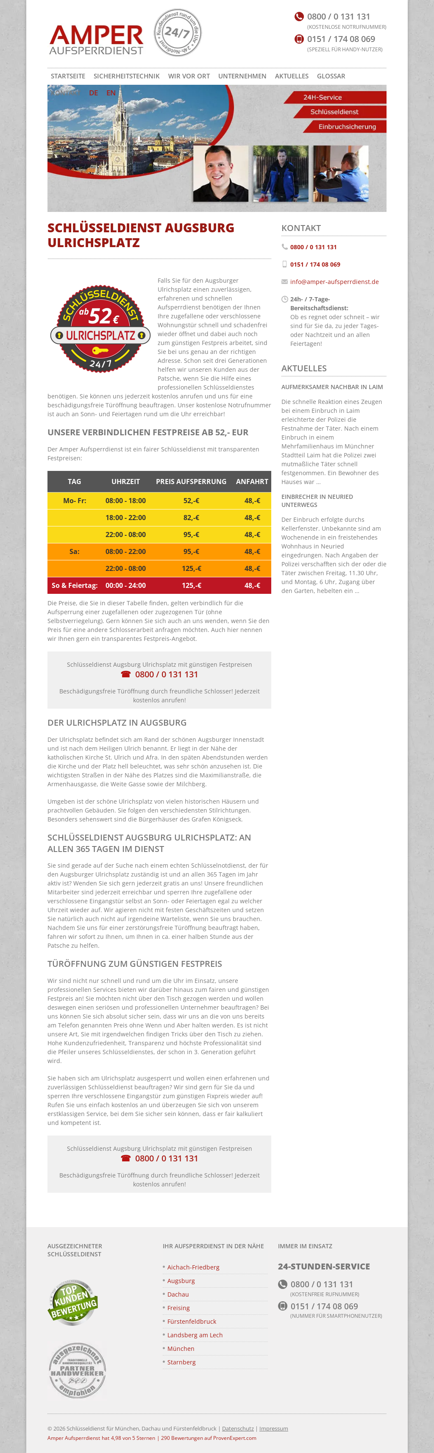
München (181, 1348)
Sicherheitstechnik (127, 76)
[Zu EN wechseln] (111, 92)
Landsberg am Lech (195, 1335)
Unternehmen (242, 76)
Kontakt (66, 93)
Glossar (331, 76)
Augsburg (181, 1281)
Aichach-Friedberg (193, 1267)
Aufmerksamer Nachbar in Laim (332, 387)
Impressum (273, 1428)
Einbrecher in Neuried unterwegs (317, 501)
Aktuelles (292, 76)
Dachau (178, 1294)
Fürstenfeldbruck (191, 1321)
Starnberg (181, 1362)
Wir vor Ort (189, 76)
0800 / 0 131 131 (166, 674)
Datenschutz (238, 1428)
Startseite (68, 76)
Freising (178, 1308)
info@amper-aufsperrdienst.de (334, 282)
